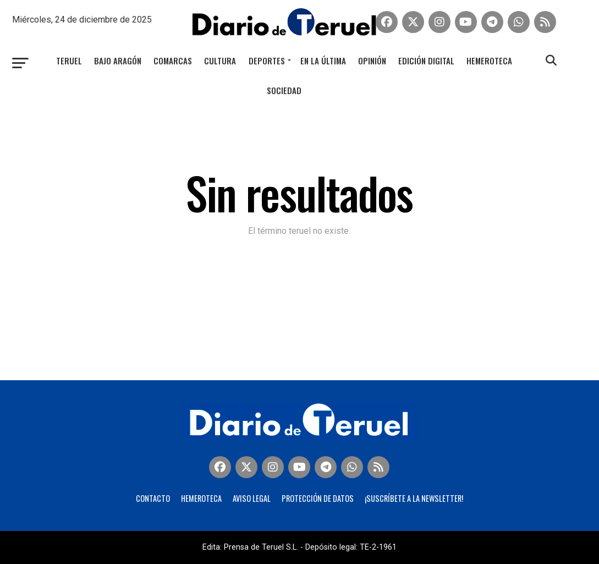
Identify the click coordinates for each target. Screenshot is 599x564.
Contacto (153, 498)
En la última (323, 60)
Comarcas (172, 60)
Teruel (69, 60)
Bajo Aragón (117, 60)
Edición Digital (426, 60)
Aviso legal (252, 498)
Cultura (220, 60)
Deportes (267, 60)
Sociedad (284, 90)
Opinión (372, 60)
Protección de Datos (318, 498)
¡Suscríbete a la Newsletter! (414, 498)
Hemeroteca (489, 60)
